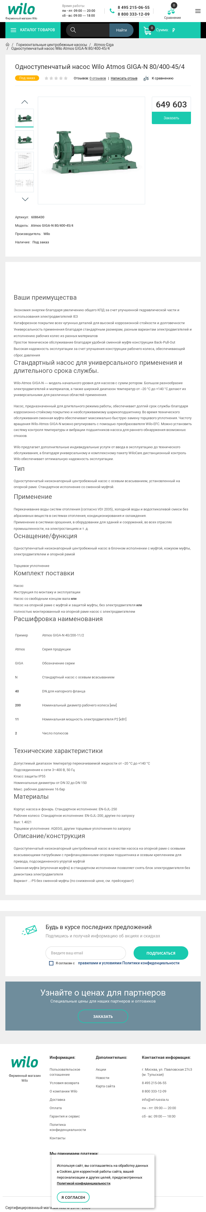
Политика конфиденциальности (68, 1120)
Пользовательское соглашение (65, 1064)
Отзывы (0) (182, 270)
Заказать (171, 118)
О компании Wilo (63, 1084)
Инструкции (104, 270)
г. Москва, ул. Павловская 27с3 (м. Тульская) (167, 1064)
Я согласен (73, 1197)
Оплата (56, 1101)
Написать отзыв (124, 78)
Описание (23, 270)
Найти (121, 30)
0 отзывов (98, 78)
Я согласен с (114, 956)
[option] (24, 118)
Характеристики (64, 270)
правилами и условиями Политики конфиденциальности (128, 956)
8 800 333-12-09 (134, 14)
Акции (101, 1062)
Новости (102, 1071)
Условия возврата (64, 1076)
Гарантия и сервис (65, 1109)
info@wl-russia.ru (155, 1092)
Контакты (57, 1131)
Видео (144, 270)
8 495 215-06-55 (134, 7)
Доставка (57, 1092)
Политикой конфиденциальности (83, 1183)
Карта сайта (105, 1079)
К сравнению (159, 78)
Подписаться (160, 945)
